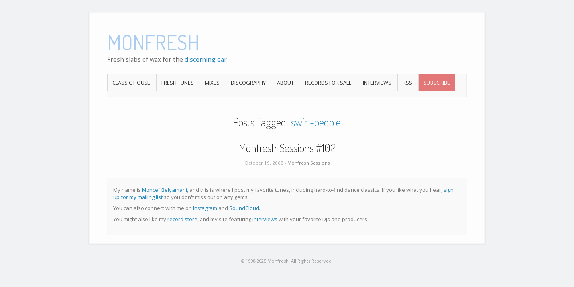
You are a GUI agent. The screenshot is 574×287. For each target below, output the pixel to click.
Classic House (131, 82)
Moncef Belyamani (164, 189)
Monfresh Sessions (308, 163)
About (285, 82)
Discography (248, 82)
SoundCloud (244, 208)
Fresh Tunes (177, 82)
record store (182, 219)
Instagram (205, 208)
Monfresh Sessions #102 (287, 148)
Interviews (377, 82)
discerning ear (206, 59)
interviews (264, 219)
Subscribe (436, 82)
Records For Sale (328, 82)
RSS (407, 82)
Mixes (212, 82)
